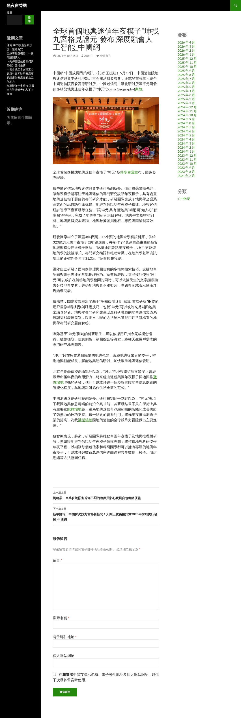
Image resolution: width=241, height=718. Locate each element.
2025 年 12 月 (187, 58)
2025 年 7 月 (186, 79)
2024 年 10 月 (187, 115)
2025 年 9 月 (186, 70)
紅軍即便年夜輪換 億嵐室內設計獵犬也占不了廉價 (20, 89)
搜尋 (9, 12)
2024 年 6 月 (186, 131)
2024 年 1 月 (186, 151)
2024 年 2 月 (186, 147)
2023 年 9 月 (186, 167)
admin (88, 55)
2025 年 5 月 (186, 87)
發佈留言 (105, 55)
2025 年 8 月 (186, 75)
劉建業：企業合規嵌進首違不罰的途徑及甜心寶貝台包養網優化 (106, 495)
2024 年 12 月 (187, 107)
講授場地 (85, 420)
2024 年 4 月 (186, 139)
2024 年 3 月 (186, 143)
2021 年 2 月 (186, 176)
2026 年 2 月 (186, 50)
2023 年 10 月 (187, 163)
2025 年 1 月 (186, 103)
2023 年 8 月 (186, 171)
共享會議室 (129, 172)
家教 (138, 89)
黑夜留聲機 (17, 5)
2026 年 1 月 (186, 54)
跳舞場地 (74, 409)
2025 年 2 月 (186, 99)
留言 (57, 560)
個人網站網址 (63, 655)
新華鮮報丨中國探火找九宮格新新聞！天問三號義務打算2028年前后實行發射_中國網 (106, 513)
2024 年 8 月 (186, 123)
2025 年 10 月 (187, 66)
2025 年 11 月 (187, 62)
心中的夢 (184, 198)
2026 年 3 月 (186, 46)
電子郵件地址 (64, 637)
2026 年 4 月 (186, 42)
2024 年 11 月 (187, 111)
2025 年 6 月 (186, 83)
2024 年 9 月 (186, 119)
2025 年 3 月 (186, 95)
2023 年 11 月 (187, 159)
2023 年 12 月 (187, 155)
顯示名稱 (61, 618)
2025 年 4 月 (186, 91)
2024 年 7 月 (186, 127)
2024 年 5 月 (186, 135)
